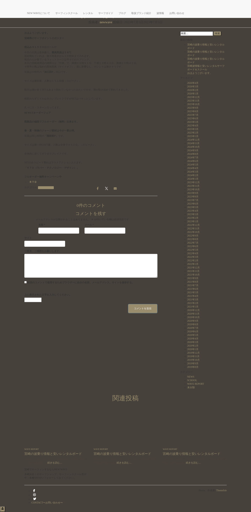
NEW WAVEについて (38, 13)
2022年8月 (192, 239)
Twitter (34, 500)
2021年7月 (192, 285)
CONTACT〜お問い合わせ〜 (47, 502)
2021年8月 (192, 281)
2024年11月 (193, 143)
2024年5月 (192, 164)
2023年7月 (192, 200)
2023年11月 (193, 186)
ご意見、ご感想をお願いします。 (43, 251)
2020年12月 (193, 310)
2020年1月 (192, 349)
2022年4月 (192, 253)
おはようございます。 (199, 73)
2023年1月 (192, 221)
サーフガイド (105, 13)
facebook (34, 492)
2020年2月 (192, 345)
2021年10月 (193, 274)
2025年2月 (192, 132)
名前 (41, 225)
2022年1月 (192, 264)
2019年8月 (192, 367)
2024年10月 (193, 147)
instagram (34, 496)
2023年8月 (192, 196)
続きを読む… (54, 462)
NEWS (190, 376)
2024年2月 (192, 175)
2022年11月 (193, 228)
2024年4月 (192, 168)
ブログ (122, 13)
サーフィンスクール (66, 13)
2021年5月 (192, 292)
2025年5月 (192, 122)
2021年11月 (193, 271)
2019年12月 (193, 353)
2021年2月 (192, 303)
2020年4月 (192, 338)
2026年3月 (192, 86)
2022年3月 (192, 257)
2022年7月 (192, 242)
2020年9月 (192, 321)
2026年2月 (192, 90)
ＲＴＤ (33, 182)
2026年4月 (192, 83)
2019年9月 (192, 363)
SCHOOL (192, 380)
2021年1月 (192, 306)
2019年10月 (193, 360)
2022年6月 (192, 246)
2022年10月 (193, 232)
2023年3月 (192, 214)
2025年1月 (192, 136)
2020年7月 (192, 328)
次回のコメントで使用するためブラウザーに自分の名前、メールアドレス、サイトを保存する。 (80, 282)
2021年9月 (192, 278)
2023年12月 (193, 182)
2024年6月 (192, 161)
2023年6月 (192, 203)
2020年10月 (193, 317)
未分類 (191, 387)
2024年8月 (192, 154)
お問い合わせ (176, 13)
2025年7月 (192, 115)
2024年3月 (192, 171)
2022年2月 (192, 260)
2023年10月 (193, 189)
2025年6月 (192, 118)
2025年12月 (193, 97)
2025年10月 (193, 104)
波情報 (160, 13)
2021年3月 (192, 299)
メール (89, 225)
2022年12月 (193, 225)
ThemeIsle (221, 490)
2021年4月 (192, 296)
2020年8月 (192, 324)
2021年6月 (192, 289)
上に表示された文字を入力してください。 (48, 294)
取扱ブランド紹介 (141, 13)
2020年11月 (193, 313)
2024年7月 (192, 157)
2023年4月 (192, 210)
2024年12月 (193, 139)
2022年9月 (192, 235)
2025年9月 (192, 108)
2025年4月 (192, 125)
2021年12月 (193, 267)
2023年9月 (192, 193)
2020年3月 (192, 342)
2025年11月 (193, 100)
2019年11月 (193, 356)
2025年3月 (192, 129)
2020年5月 (192, 335)
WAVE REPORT (46, 188)
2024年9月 (192, 150)
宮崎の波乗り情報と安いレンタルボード (53, 454)
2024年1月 (192, 179)
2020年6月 (192, 331)
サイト (28, 238)
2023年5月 (192, 207)
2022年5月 (192, 250)
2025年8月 (192, 111)
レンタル (88, 13)
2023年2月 (192, 218)
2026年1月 (192, 93)
